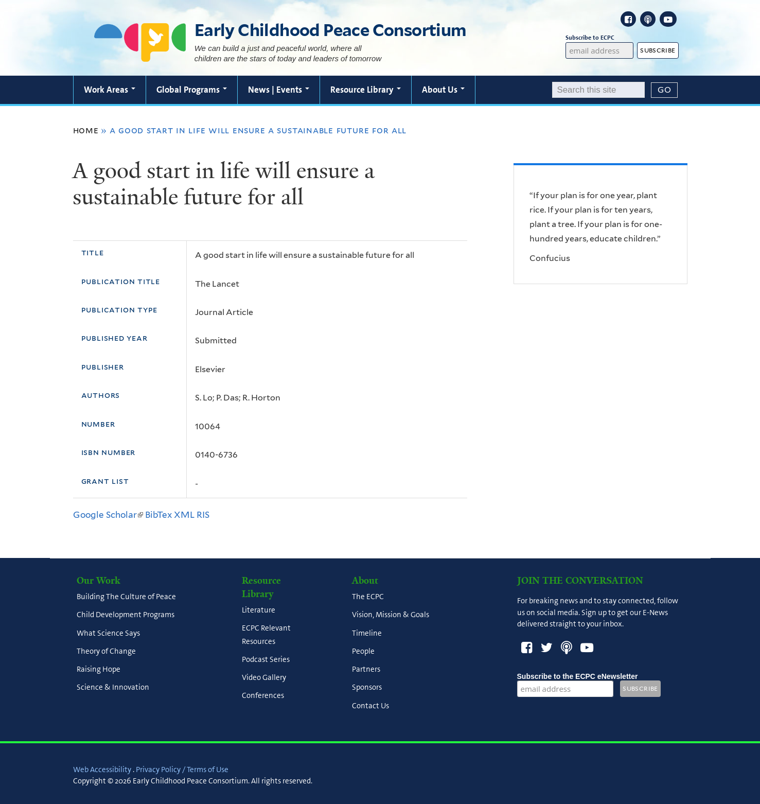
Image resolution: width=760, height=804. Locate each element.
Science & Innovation (113, 688)
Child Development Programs (125, 615)
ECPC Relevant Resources (266, 634)
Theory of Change (106, 651)
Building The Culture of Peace (126, 597)
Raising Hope (98, 670)
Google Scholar (108, 515)
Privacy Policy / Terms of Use (182, 769)
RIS (203, 515)
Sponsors (367, 688)
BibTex (158, 515)
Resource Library (365, 89)
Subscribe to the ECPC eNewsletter (577, 676)
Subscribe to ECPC (599, 37)
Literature (258, 610)
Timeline (367, 633)
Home (86, 130)
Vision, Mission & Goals (390, 615)
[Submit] (664, 90)
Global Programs (191, 89)
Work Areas (109, 89)
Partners (366, 670)
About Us (443, 89)
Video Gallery (264, 678)
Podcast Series (266, 659)
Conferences (263, 696)
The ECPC (368, 597)
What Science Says (108, 633)
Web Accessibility (102, 769)
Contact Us (370, 706)
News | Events (278, 89)
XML (184, 515)
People (363, 651)
